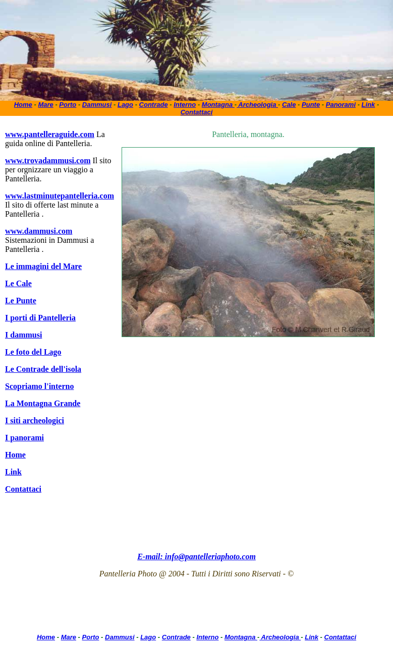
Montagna (218, 104)
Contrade (153, 104)
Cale (289, 104)
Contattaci (197, 112)
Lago (125, 104)
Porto (67, 104)
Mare (45, 104)
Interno (185, 104)
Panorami (341, 104)
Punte (311, 104)
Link (368, 104)
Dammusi (97, 104)
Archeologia (257, 104)
